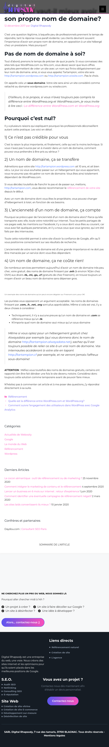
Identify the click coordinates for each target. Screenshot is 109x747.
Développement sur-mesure (20, 713)
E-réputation (11, 694)
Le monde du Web (15, 444)
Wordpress (10, 453)
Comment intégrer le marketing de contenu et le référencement (42, 486)
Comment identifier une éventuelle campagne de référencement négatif (47, 496)
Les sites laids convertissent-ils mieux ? (27, 504)
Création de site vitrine (17, 706)
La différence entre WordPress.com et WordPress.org (61, 106)
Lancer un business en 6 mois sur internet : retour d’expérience (41, 491)
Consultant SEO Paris (34, 529)
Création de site (61, 652)
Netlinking (10, 687)
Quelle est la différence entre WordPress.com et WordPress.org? (46, 401)
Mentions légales (54, 735)
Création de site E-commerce (21, 709)
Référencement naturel (65, 647)
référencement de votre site (83, 188)
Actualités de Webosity (18, 434)
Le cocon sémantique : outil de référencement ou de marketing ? (43, 478)
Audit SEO (10, 684)
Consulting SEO (13, 691)
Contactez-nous (63, 701)
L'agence (57, 657)
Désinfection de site (15, 716)
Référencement (17, 396)
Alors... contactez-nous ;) (23, 622)
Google (8, 439)
